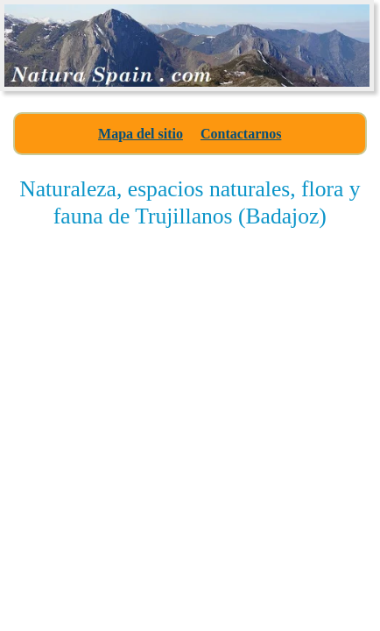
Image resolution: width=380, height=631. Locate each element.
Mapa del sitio (140, 133)
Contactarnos (241, 133)
